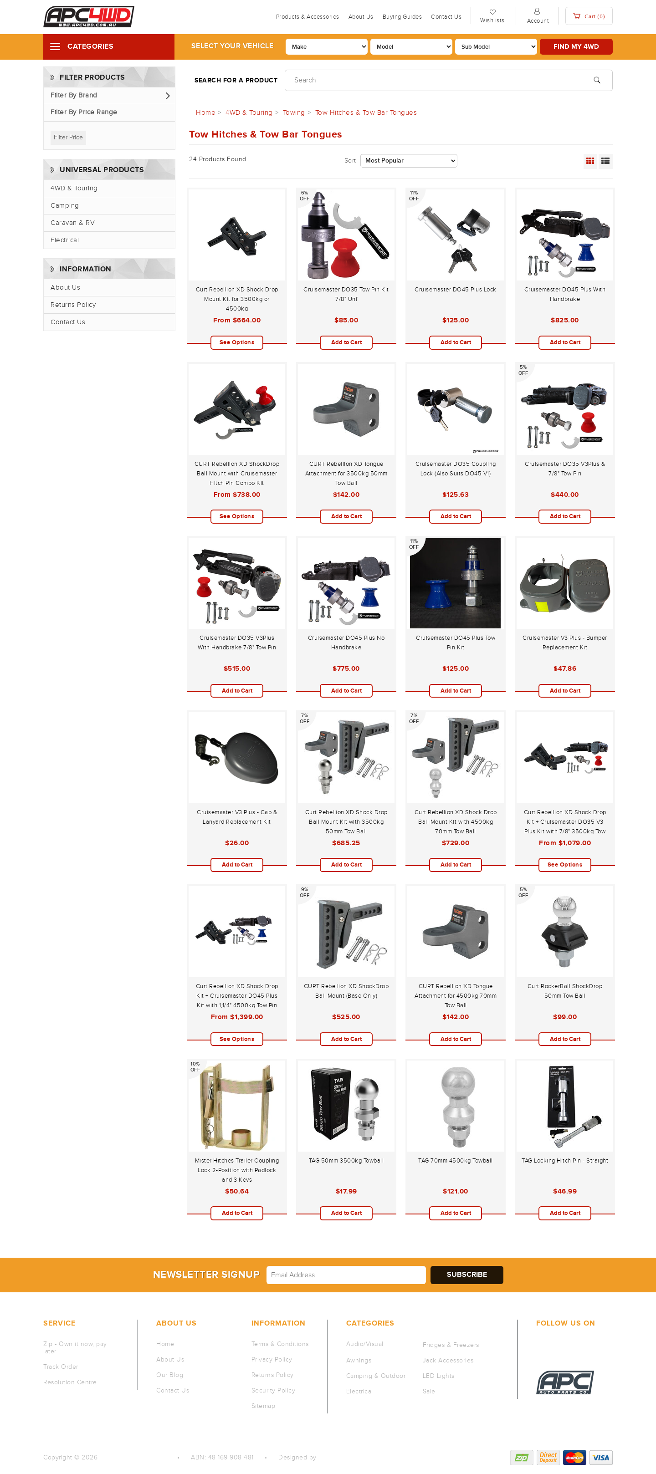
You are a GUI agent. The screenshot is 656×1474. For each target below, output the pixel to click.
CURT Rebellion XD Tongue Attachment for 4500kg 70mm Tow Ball (456, 996)
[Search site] (597, 79)
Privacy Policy (271, 1359)
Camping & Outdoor (376, 1376)
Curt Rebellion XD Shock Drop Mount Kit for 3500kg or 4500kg (237, 299)
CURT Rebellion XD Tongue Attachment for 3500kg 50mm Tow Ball (346, 473)
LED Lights (439, 1376)
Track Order (60, 1367)
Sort (350, 160)
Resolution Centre (70, 1382)
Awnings (359, 1360)
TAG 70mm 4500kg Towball (455, 1160)
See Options (237, 342)
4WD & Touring (74, 188)
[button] (109, 96)
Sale (429, 1391)
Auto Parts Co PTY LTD (134, 1457)
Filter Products (92, 77)
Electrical (65, 240)
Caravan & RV (73, 223)
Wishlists (492, 20)
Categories (90, 46)
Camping (65, 205)
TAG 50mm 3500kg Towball (346, 1160)
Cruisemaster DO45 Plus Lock (456, 289)
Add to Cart (346, 342)
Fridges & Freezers (451, 1345)
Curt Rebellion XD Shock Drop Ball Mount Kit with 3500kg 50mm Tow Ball (346, 822)
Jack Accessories (448, 1360)
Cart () (589, 16)
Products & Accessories (307, 16)
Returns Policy (73, 305)
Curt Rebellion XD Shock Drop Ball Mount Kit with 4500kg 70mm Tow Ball (456, 822)
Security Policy (273, 1390)
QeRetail (331, 1457)
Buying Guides (402, 16)
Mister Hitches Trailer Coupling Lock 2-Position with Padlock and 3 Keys (237, 1170)
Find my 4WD (576, 46)
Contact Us (446, 16)
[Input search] (449, 80)
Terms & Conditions (280, 1344)
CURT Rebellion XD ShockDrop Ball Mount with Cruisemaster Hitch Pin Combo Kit (237, 473)
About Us (361, 16)
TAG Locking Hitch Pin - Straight (565, 1160)
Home (165, 1344)
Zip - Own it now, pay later (75, 1348)
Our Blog (169, 1375)
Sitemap (263, 1406)
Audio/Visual (365, 1344)
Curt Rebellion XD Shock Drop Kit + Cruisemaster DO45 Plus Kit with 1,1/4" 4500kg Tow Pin (237, 996)
